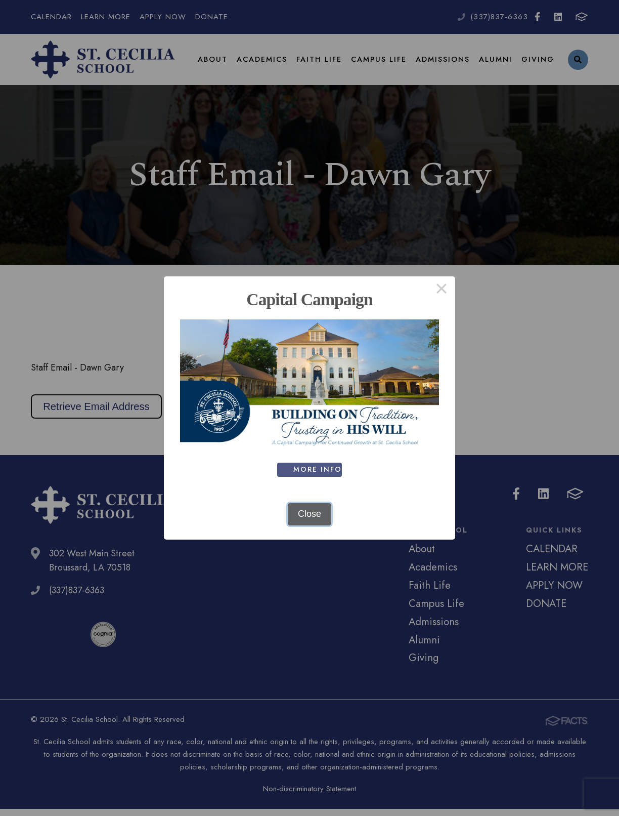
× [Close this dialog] (441, 290)
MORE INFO (318, 469)
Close (309, 514)
